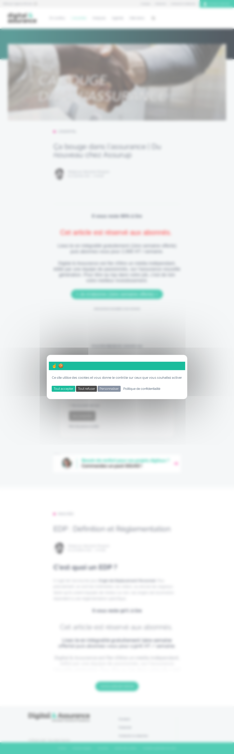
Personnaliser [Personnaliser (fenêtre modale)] (109, 389)
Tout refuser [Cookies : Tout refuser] (86, 389)
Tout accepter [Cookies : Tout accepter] (63, 389)
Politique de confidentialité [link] (141, 389)
